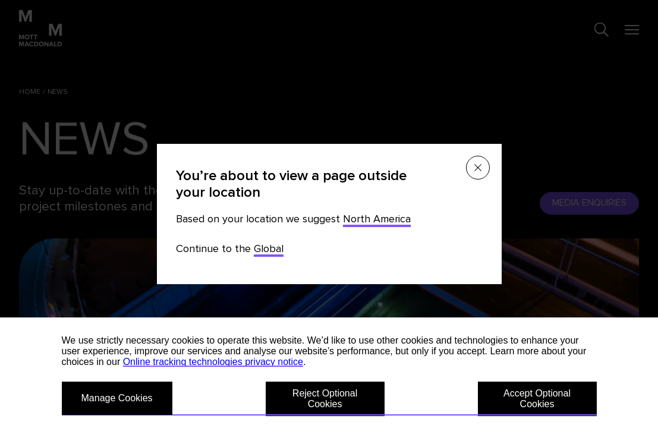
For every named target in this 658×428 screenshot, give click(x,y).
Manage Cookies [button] (117, 398)
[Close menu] (478, 168)
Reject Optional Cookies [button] (324, 398)
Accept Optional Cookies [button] (537, 398)
